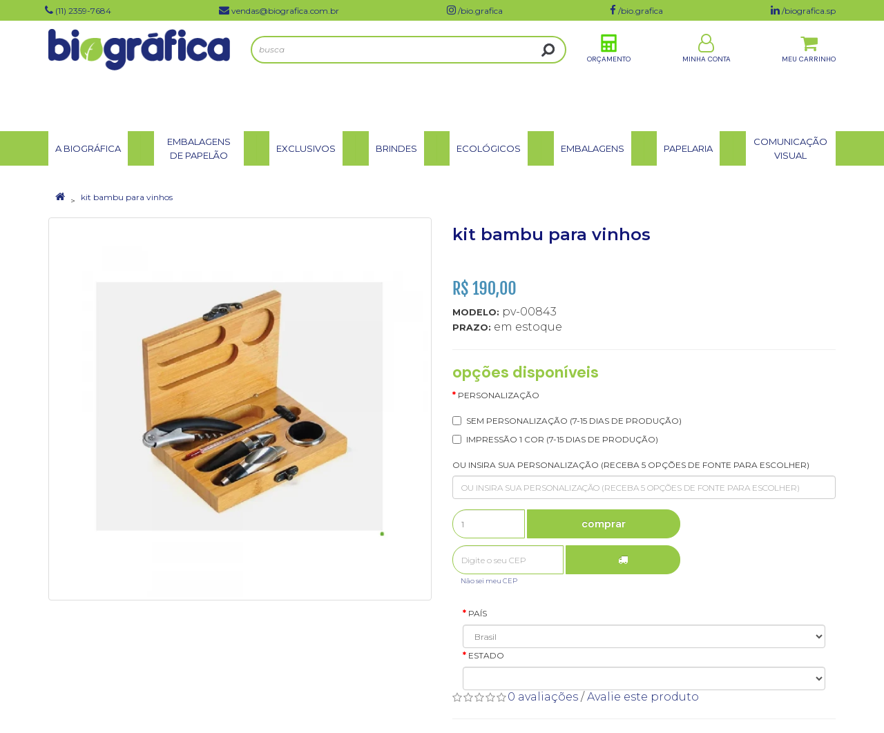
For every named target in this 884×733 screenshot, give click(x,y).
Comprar (604, 524)
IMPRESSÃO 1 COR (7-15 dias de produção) (562, 439)
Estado (486, 655)
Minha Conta (706, 75)
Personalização (498, 395)
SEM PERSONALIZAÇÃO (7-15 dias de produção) (574, 421)
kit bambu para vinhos (127, 197)
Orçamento (609, 75)
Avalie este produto (643, 696)
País (477, 613)
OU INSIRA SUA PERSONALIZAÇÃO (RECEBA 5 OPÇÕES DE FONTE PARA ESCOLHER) (630, 465)
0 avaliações (543, 696)
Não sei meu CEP (489, 581)
